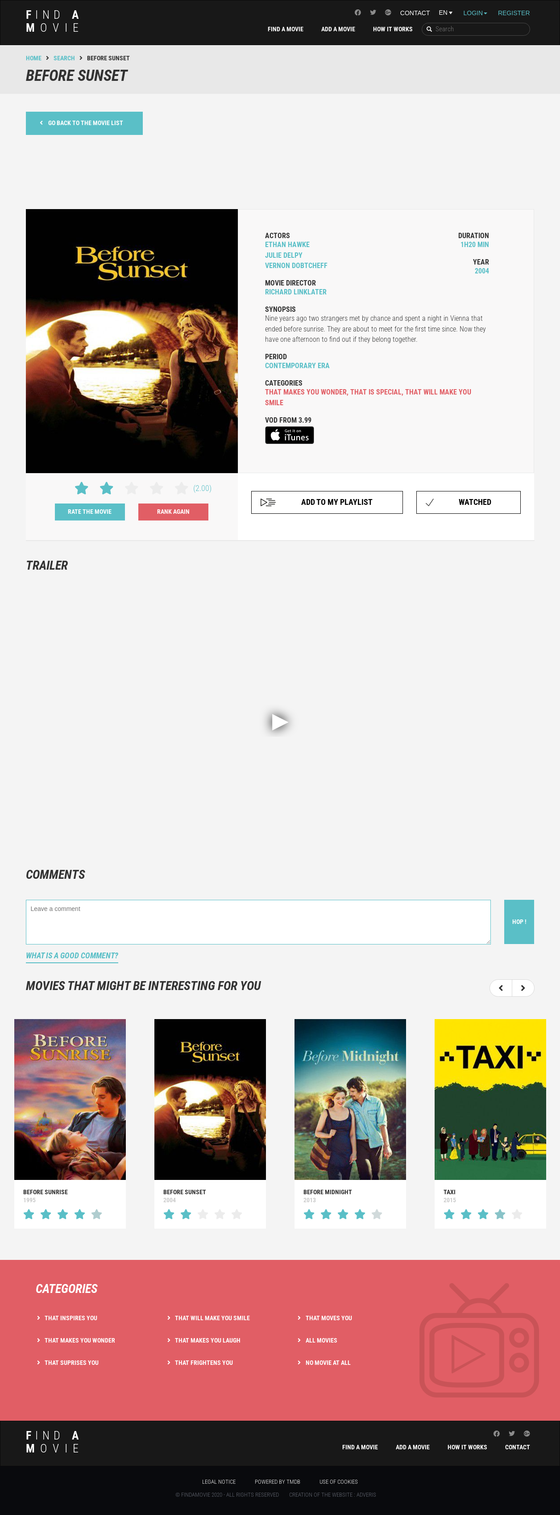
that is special (376, 392)
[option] (70, 1124)
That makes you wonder (80, 1340)
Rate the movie (90, 511)
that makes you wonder (306, 392)
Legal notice (219, 1481)
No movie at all (328, 1362)
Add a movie (338, 29)
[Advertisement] (280, 171)
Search (64, 58)
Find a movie (285, 29)
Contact (415, 13)
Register (514, 13)
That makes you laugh (208, 1340)
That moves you (329, 1318)
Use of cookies (338, 1481)
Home (33, 58)
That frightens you (204, 1362)
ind (55, 21)
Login (475, 13)
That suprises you (72, 1362)
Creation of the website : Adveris (332, 1494)
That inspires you (71, 1318)
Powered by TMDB (277, 1481)
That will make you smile (212, 1318)
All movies (321, 1340)
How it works (393, 29)
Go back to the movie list (82, 122)
